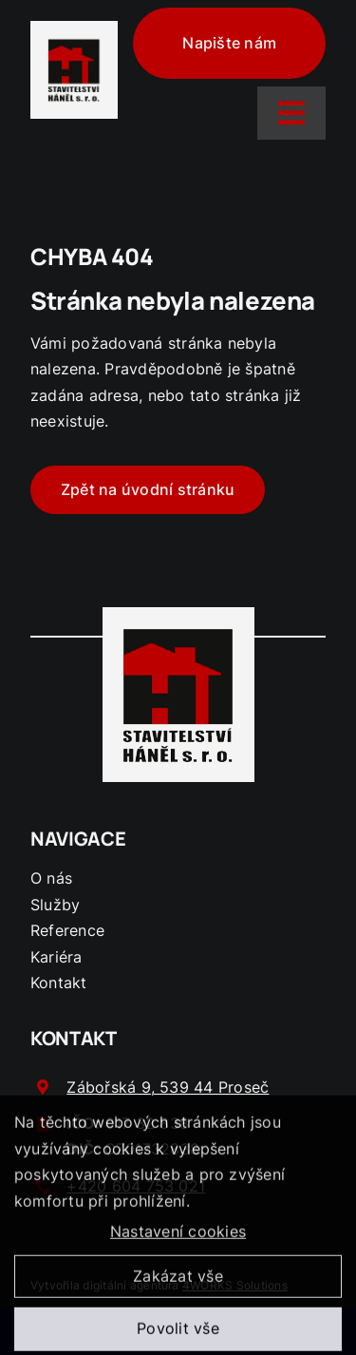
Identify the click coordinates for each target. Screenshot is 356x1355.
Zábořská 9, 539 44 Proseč (167, 1087)
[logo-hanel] (74, 43)
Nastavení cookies (178, 1236)
